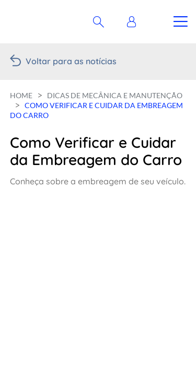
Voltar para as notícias (71, 61)
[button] (134, 22)
